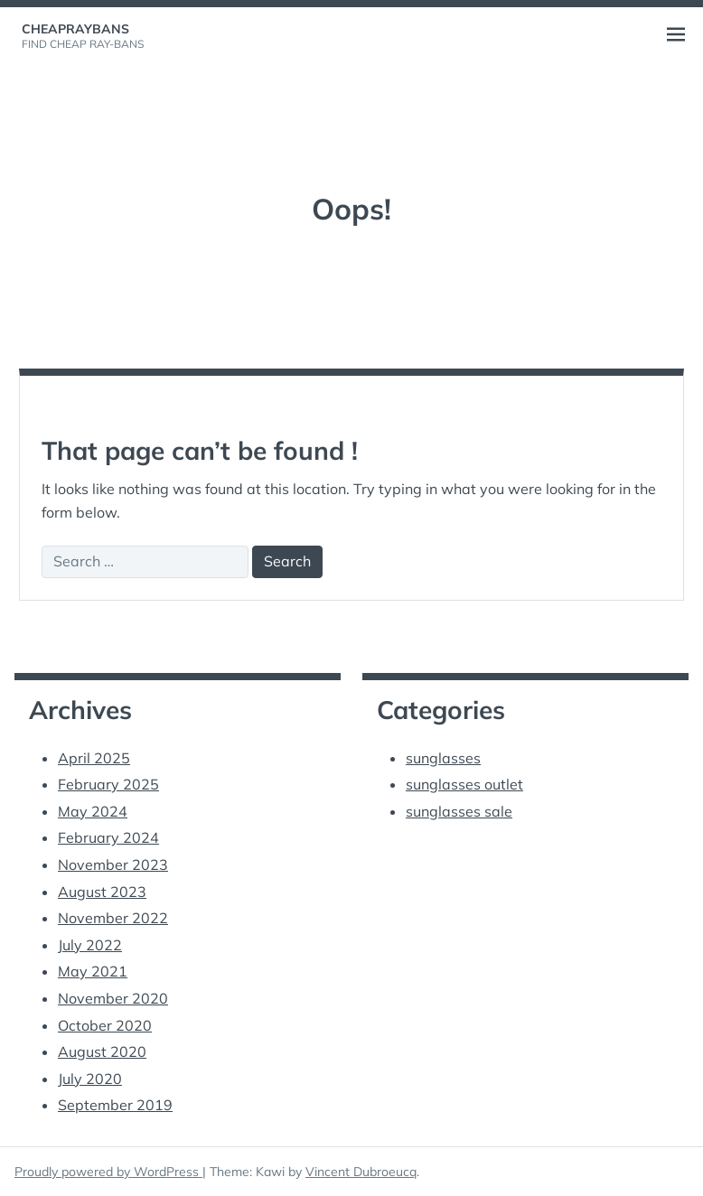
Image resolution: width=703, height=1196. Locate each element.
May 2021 (92, 971)
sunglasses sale (459, 811)
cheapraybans (75, 29)
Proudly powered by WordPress (108, 1171)
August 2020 (102, 1051)
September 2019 (115, 1105)
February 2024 (108, 837)
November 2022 (113, 918)
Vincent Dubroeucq (361, 1171)
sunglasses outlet (464, 784)
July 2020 (90, 1079)
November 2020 (113, 998)
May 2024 (92, 811)
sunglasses (443, 758)
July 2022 (90, 945)
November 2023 (113, 864)
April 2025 (94, 758)
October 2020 (105, 1025)
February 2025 (108, 784)
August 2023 (102, 892)
